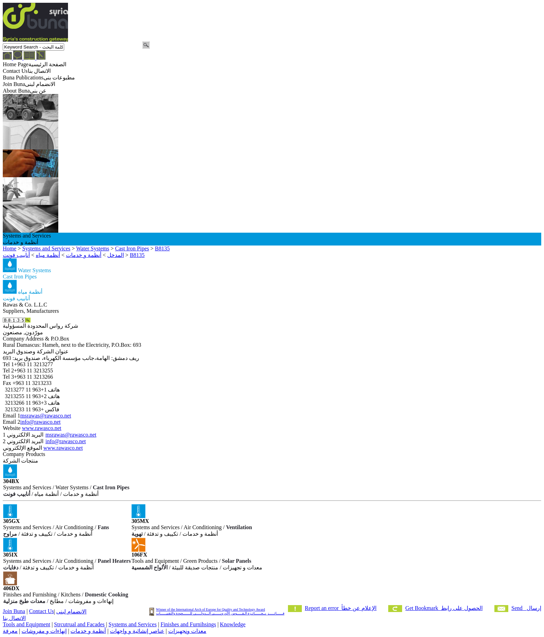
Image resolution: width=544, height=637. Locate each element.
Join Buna (14, 611)
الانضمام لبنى (71, 611)
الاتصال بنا (14, 618)
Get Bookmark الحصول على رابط (444, 608)
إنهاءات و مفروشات (44, 631)
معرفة (10, 631)
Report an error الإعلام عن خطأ (341, 608)
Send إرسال (526, 608)
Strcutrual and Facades (79, 624)
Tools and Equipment (26, 624)
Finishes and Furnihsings (188, 624)
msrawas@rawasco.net (45, 416)
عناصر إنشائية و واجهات (137, 631)
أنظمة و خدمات (88, 631)
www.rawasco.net (41, 428)
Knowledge (233, 624)
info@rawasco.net (40, 422)
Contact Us (41, 611)
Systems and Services (133, 624)
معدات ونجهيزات (187, 631)
